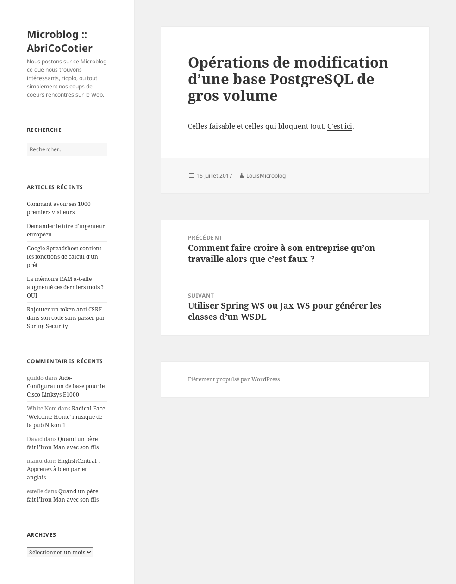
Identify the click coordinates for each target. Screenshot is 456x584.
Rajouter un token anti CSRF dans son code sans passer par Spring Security (66, 317)
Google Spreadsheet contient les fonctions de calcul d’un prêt (64, 256)
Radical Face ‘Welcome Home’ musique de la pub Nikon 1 (66, 416)
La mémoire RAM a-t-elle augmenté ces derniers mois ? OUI (65, 287)
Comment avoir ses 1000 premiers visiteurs (59, 208)
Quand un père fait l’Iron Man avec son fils (63, 443)
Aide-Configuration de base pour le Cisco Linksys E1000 (66, 386)
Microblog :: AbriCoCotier (60, 41)
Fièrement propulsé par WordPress (234, 379)
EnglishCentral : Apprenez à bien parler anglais (63, 469)
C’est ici (339, 125)
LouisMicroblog (266, 176)
